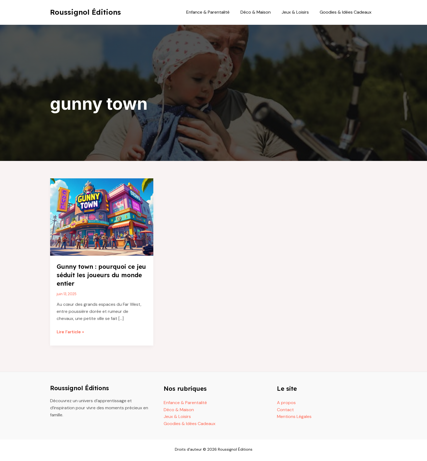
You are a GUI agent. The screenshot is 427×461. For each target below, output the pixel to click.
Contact (285, 409)
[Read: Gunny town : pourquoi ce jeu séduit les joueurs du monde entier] (101, 216)
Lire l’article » (71, 331)
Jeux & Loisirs (298, 12)
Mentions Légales (294, 416)
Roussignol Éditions (85, 12)
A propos (286, 402)
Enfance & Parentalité (215, 12)
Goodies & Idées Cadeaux (347, 12)
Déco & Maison (261, 12)
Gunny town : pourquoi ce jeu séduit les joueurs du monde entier (99, 274)
